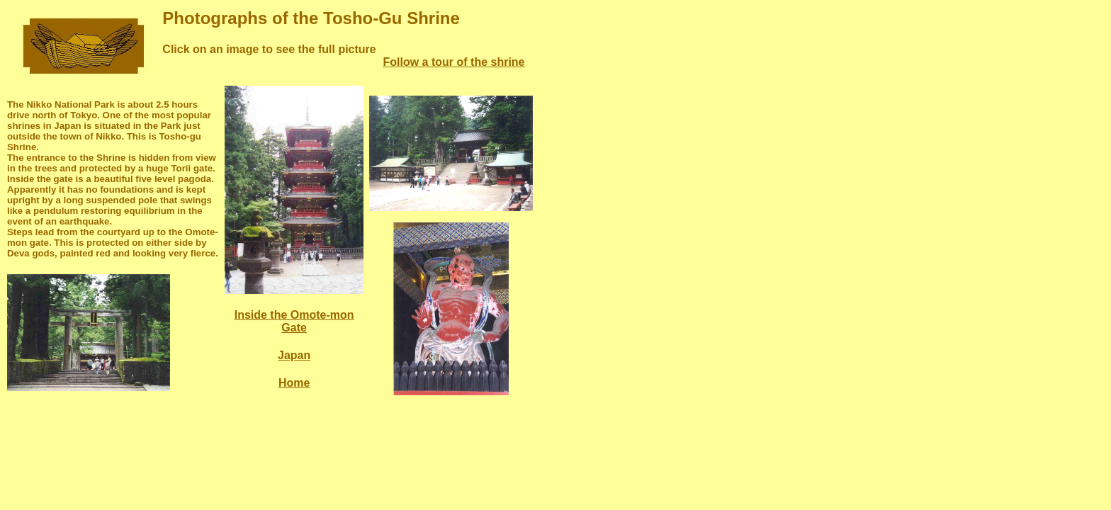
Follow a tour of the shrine (454, 62)
